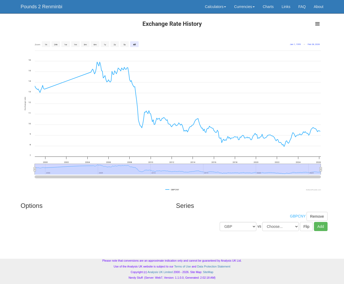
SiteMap (208, 272)
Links (286, 7)
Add (320, 226)
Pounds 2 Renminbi (41, 6)
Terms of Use (182, 266)
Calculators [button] (215, 7)
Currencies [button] (244, 7)
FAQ (302, 7)
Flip (306, 226)
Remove (317, 216)
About (319, 7)
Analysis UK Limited (160, 272)
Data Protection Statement (213, 266)
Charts (268, 7)
